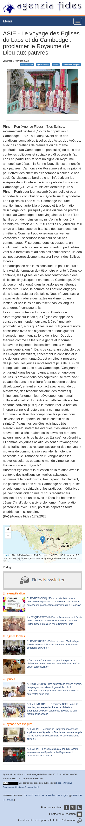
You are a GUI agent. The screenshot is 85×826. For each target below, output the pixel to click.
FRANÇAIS (63, 795)
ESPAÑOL (51, 795)
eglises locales (43, 64)
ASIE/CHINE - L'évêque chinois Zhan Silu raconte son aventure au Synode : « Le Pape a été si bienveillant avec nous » (52, 752)
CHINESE (9, 800)
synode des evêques (71, 64)
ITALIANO (28, 795)
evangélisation (27, 64)
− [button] (8, 536)
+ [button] (8, 530)
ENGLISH (39, 795)
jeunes (56, 64)
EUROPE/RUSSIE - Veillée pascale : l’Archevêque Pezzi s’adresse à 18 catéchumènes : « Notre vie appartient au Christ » (53, 644)
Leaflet (7, 555)
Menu (7, 21)
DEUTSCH (76, 795)
